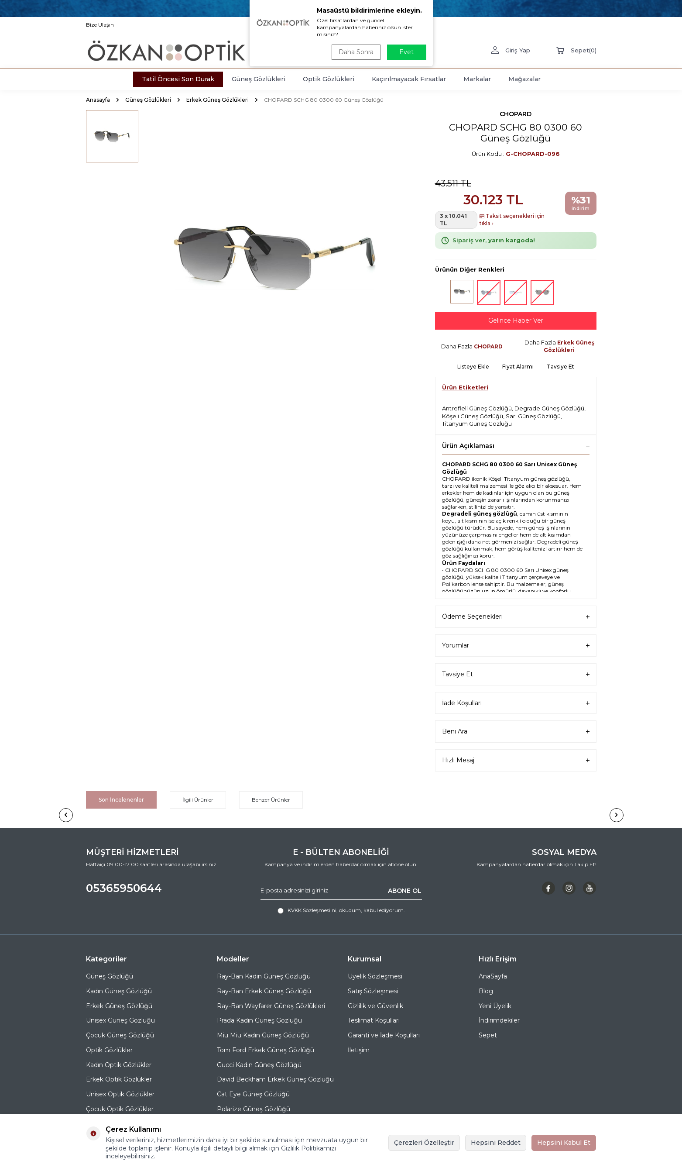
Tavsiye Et (560, 366)
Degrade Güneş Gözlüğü (549, 408)
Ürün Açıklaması (515, 446)
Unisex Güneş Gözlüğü (120, 1020)
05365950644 (124, 888)
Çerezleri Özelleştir (424, 1143)
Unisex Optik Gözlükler (120, 1094)
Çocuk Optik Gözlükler (120, 1109)
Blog (486, 991)
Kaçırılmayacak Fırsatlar (409, 79)
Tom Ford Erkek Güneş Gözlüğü (265, 1050)
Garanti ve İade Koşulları (384, 1035)
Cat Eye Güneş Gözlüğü (253, 1094)
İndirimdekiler (499, 1020)
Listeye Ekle (473, 366)
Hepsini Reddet (496, 1143)
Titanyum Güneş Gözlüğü (477, 423)
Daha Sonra (356, 52)
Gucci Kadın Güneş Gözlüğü (259, 1065)
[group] (276, 256)
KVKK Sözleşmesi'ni (312, 910)
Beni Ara (515, 731)
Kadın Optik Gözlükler (118, 1065)
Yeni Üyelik (495, 1006)
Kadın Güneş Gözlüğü (119, 991)
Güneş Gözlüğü (109, 976)
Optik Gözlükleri (328, 79)
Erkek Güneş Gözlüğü (119, 1006)
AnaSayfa (493, 976)
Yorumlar (515, 645)
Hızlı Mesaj (515, 760)
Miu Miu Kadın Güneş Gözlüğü (263, 1035)
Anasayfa (98, 99)
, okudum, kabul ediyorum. (341, 910)
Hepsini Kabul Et (563, 1143)
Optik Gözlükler (109, 1050)
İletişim (359, 1050)
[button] (66, 815)
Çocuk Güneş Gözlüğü (120, 1035)
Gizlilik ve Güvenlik (375, 1006)
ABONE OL (405, 890)
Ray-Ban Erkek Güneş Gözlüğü (264, 991)
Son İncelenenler (121, 799)
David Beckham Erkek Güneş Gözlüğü (275, 1079)
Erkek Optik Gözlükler (119, 1079)
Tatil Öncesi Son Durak (178, 79)
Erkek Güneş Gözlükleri (217, 99)
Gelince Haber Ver (515, 320)
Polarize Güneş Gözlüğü (253, 1109)
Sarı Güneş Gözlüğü (533, 416)
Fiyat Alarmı (518, 366)
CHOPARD (515, 114)
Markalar (477, 79)
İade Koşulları (515, 703)
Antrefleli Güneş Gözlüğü (477, 408)
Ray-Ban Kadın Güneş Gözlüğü (264, 976)
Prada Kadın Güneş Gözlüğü (259, 1020)
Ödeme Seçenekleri (515, 617)
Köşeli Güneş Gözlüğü (472, 416)
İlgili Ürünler (197, 799)
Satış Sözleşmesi (373, 991)
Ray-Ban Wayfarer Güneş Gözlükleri (271, 1006)
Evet (406, 52)
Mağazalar (524, 79)
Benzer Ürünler (271, 799)
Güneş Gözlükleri (258, 79)
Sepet (488, 1035)
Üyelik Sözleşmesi (375, 976)
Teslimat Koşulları (374, 1020)
